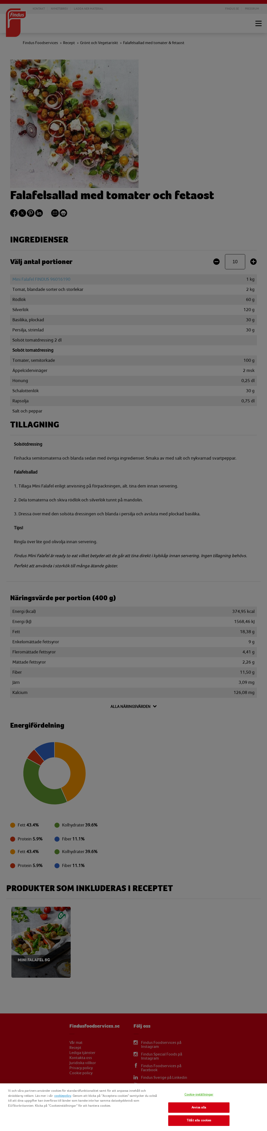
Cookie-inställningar (199, 1094)
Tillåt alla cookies (199, 1120)
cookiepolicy (62, 1096)
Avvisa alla (199, 1107)
